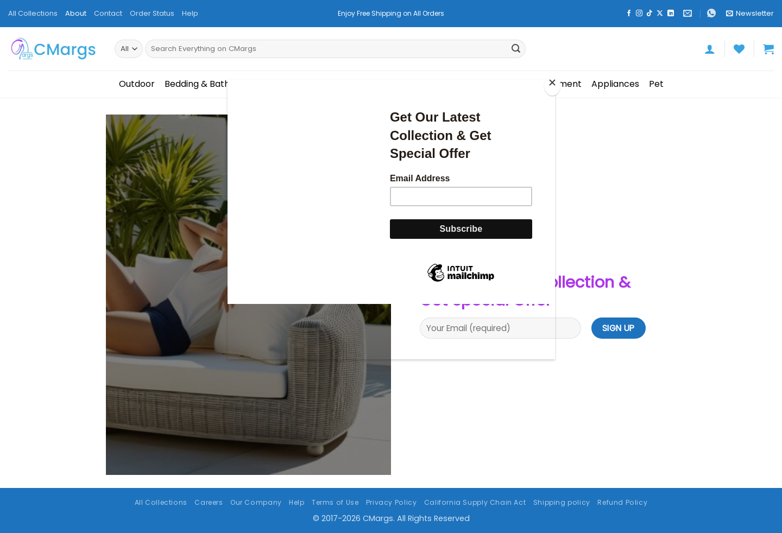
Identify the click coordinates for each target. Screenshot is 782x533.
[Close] (552, 85)
